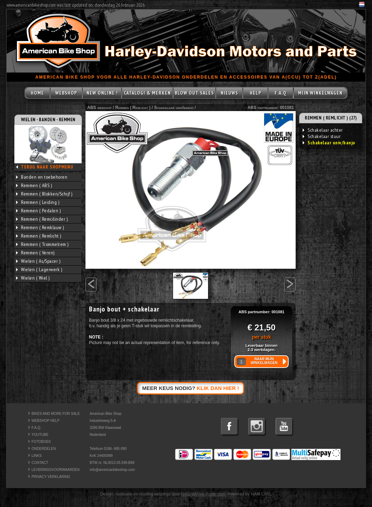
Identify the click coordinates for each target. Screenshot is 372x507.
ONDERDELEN (44, 449)
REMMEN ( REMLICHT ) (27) (331, 118)
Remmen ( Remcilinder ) (42, 219)
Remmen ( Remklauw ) (40, 227)
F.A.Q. (36, 428)
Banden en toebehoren (41, 177)
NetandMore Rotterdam (203, 494)
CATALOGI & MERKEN (147, 93)
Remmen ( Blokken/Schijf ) (44, 194)
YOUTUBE (40, 435)
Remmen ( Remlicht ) (38, 236)
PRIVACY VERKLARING (51, 477)
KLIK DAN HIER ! (218, 388)
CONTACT (40, 463)
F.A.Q (281, 93)
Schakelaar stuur (321, 136)
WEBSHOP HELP (46, 421)
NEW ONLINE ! (102, 93)
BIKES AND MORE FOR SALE (56, 414)
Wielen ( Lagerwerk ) (39, 269)
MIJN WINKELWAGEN (320, 93)
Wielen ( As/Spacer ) (38, 261)
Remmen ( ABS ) (34, 185)
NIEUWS (229, 93)
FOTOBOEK (41, 442)
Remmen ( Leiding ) (37, 202)
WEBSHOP (66, 93)
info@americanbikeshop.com (112, 470)
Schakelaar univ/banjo (173, 107)
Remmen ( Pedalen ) (38, 210)
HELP (255, 93)
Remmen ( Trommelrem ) (42, 244)
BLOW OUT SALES (194, 93)
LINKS (37, 456)
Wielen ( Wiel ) (33, 278)
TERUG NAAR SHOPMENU (47, 167)
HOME (37, 93)
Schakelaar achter (323, 130)
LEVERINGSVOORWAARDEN (56, 470)
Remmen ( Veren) (35, 252)
